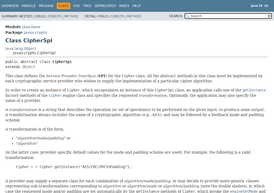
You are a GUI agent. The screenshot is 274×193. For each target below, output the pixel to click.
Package (46, 6)
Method (71, 16)
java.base (31, 27)
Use (76, 6)
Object (28, 67)
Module (29, 6)
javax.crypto (35, 32)
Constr (54, 16)
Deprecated (105, 6)
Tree (87, 6)
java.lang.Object (20, 48)
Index (124, 6)
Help (136, 6)
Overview (10, 6)
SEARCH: (176, 16)
